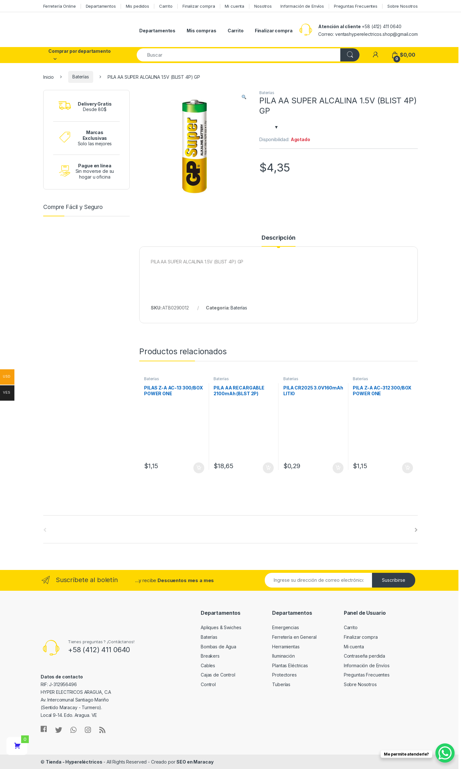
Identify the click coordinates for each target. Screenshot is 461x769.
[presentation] (416, 530)
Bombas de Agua (218, 646)
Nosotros (263, 6)
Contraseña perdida (364, 656)
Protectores (284, 674)
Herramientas (285, 646)
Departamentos (101, 6)
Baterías (80, 76)
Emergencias (285, 627)
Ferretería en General (294, 637)
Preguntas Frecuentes (355, 6)
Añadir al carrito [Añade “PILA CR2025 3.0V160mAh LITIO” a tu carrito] (338, 467)
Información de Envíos (302, 6)
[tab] (278, 240)
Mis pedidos (137, 6)
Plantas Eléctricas (290, 665)
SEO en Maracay (194, 762)
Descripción (278, 238)
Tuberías (281, 684)
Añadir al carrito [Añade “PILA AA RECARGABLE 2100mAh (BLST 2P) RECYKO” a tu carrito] (268, 467)
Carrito (166, 6)
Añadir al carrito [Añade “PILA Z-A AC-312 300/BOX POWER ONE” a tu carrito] (407, 467)
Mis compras (201, 30)
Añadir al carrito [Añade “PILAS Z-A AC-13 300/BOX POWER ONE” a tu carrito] (198, 467)
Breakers (210, 656)
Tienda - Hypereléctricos (74, 762)
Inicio (48, 76)
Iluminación (283, 656)
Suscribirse (393, 580)
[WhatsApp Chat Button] (445, 753)
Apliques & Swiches (221, 627)
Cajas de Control (218, 674)
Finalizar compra (198, 6)
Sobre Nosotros (402, 6)
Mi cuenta (234, 6)
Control (208, 684)
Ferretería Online (59, 6)
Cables (208, 665)
